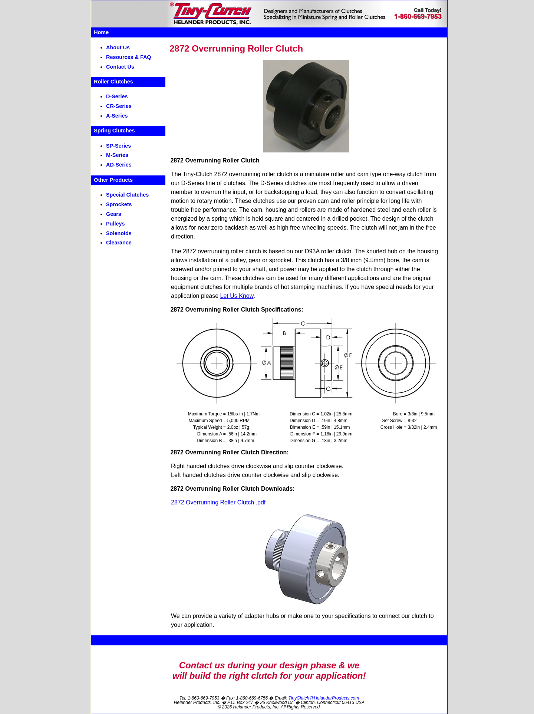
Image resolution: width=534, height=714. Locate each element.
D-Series (117, 96)
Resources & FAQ (128, 57)
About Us (118, 47)
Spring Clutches (114, 131)
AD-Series (119, 165)
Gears (113, 214)
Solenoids (119, 233)
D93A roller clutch (328, 251)
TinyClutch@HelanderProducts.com (323, 698)
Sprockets (119, 204)
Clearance (119, 243)
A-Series (117, 116)
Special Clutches (127, 195)
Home (101, 32)
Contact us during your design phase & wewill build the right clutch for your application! (269, 670)
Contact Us (120, 67)
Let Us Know (237, 296)
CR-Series (119, 106)
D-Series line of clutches (213, 183)
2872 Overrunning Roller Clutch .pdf (218, 502)
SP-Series (118, 146)
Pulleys (115, 224)
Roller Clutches (113, 82)
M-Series (117, 155)
